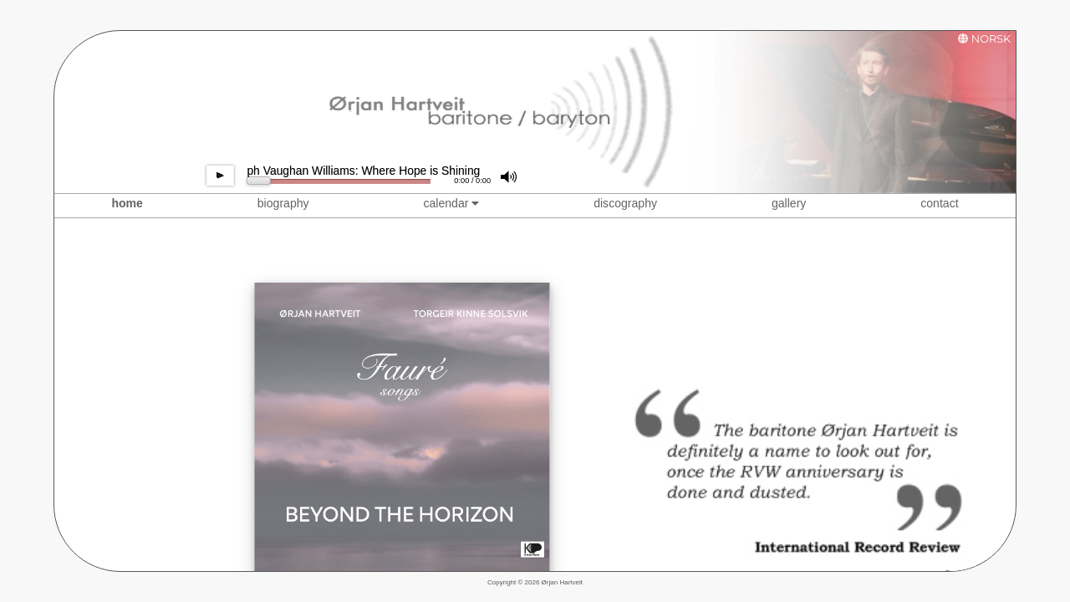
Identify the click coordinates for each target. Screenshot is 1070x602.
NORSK (991, 39)
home (127, 203)
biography (283, 203)
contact (939, 203)
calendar (451, 203)
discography (625, 203)
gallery (789, 203)
